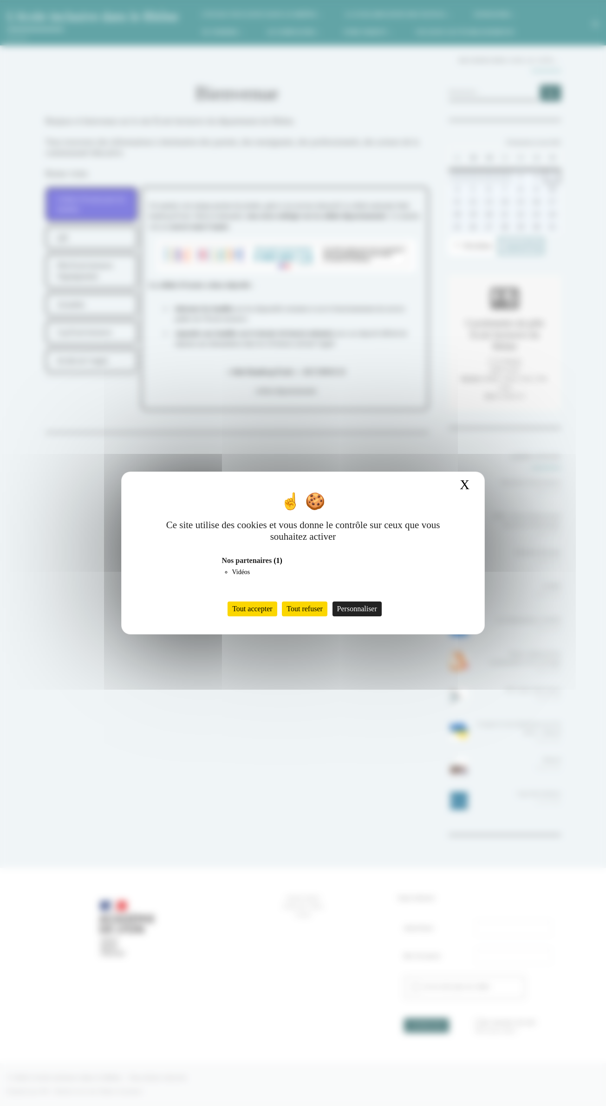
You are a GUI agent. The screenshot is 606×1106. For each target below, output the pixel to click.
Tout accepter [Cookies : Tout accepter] (252, 609)
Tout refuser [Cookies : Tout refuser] (305, 609)
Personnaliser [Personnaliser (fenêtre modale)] (357, 609)
